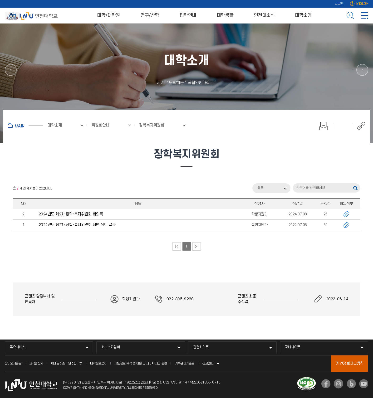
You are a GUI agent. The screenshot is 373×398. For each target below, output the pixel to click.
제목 (260, 188)
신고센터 (208, 363)
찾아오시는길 (13, 363)
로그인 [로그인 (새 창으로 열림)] (339, 3)
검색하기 (350, 15)
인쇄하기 (323, 126)
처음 (176, 246)
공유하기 (358, 126)
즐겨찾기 (342, 126)
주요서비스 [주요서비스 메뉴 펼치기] (17, 347)
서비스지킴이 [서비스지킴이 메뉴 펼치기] (110, 347)
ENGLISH (362, 3)
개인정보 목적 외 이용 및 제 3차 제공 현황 (141, 363)
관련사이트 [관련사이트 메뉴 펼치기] (201, 347)
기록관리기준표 (184, 363)
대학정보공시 (98, 363)
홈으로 (25, 125)
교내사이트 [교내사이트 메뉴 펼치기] (292, 347)
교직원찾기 (36, 363)
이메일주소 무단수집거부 (66, 363)
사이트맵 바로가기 (364, 15)
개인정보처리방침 (349, 363)
